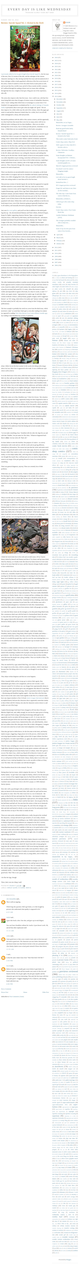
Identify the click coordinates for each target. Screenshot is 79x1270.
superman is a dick (69, 1116)
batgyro (73, 338)
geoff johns (70, 595)
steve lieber (73, 1089)
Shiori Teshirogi (72, 1055)
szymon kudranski (57, 1125)
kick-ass (69, 763)
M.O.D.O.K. (55, 814)
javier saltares (61, 691)
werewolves (55, 1219)
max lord (59, 850)
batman (55, 340)
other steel (72, 931)
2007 (56, 262)
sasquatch (66, 1028)
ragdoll (74, 983)
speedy (54, 1077)
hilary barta (68, 653)
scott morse (55, 1039)
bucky (74, 392)
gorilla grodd (71, 611)
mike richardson (56, 868)
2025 (56, 60)
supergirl (71, 1111)
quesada (54, 981)
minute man (64, 870)
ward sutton (73, 1210)
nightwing (72, 910)
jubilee (76, 734)
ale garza (71, 295)
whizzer (71, 1221)
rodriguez (73, 1006)
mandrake (57, 825)
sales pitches (63, 1022)
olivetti (59, 924)
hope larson (66, 658)
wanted (54, 1208)
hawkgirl (67, 647)
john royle (73, 721)
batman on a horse (65, 345)
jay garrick (70, 692)
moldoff (61, 875)
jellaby (74, 696)
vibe (64, 1203)
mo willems (71, 872)
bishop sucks (72, 363)
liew (65, 797)
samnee (74, 1024)
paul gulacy (55, 944)
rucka (61, 1015)
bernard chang (65, 358)
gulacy (54, 635)
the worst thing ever (63, 1156)
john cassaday (66, 718)
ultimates (62, 1192)
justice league (70, 741)
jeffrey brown (63, 696)
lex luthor (61, 795)
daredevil (72, 474)
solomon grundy (64, 1071)
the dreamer (63, 1143)
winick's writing (69, 1228)
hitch (55, 656)
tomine (70, 1176)
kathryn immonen (57, 752)
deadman (57, 494)
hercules (54, 651)
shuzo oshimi (62, 1060)
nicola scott (55, 910)
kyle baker (66, 777)
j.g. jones (70, 680)
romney (67, 1008)
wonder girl (62, 1235)
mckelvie (73, 852)
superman (55, 1116)
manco (76, 823)
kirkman (56, 770)
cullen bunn (70, 467)
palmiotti (55, 937)
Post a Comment (6, 989)
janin (63, 687)
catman (73, 414)
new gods (55, 906)
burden (60, 394)
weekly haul (57, 1217)
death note (55, 496)
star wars (58, 1087)
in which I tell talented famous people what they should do (65, 674)
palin (74, 935)
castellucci (69, 412)
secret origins (74, 1044)
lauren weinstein (63, 784)
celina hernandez (72, 416)
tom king (55, 1174)
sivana (76, 1064)
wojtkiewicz (69, 1230)
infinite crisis (72, 676)
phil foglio (71, 951)
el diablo (65, 539)
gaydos (65, 593)
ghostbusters (59, 602)
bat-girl (65, 336)
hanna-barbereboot (73, 642)
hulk (73, 665)
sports (74, 1082)
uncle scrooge (71, 1197)
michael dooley (74, 861)
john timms (73, 723)
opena (68, 926)
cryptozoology (56, 467)
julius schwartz (74, 739)
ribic (64, 1001)
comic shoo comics (64, 448)
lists (66, 803)
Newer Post (4, 992)
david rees (55, 487)
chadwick (66, 419)
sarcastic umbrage (56, 1028)
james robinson (70, 685)
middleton (75, 863)
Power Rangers (66, 969)
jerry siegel (75, 700)
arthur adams (66, 320)
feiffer (57, 564)
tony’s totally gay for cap (59, 1181)
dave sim (70, 483)
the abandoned (72, 1140)
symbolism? (73, 1122)
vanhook (74, 1201)
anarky (54, 309)
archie (57, 318)
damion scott (55, 472)
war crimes (62, 1208)
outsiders (68, 933)
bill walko (69, 360)
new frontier (73, 904)
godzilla (54, 609)
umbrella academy (58, 1194)
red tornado (61, 995)
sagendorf (54, 1021)
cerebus (60, 419)
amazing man (74, 304)
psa (67, 977)
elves (75, 541)
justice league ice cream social (63, 743)
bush (53, 396)
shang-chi (68, 1053)
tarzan (67, 1129)
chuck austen (55, 434)
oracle (74, 926)
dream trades (65, 528)
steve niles (65, 1091)
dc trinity (61, 492)
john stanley (55, 723)
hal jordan (75, 640)
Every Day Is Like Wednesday (39, 9)
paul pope (63, 944)
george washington (68, 597)
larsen (76, 781)
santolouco (65, 1026)
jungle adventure (58, 741)
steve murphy (56, 1091)
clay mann (65, 437)
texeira (54, 1138)
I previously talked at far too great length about (20, 74)
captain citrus (58, 405)
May (58, 120)
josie (70, 732)
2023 (56, 66)
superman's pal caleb (71, 1118)
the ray (62, 1149)
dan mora (57, 474)
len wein (54, 790)
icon (63, 669)
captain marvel (69, 405)
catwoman (55, 417)
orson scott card (72, 928)
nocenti (54, 915)
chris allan (73, 425)
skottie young (72, 1066)
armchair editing (72, 318)
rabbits (59, 983)
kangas (61, 748)
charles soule (56, 423)
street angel (72, 1098)
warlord (54, 1212)
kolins (53, 774)
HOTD (73, 660)
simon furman (61, 1062)
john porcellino (56, 721)
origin (58, 928)
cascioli (61, 410)
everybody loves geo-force (60, 555)
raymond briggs (58, 990)
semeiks (67, 1048)
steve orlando (74, 1091)
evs (62, 559)
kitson (74, 770)
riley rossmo (75, 1003)
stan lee (75, 1084)
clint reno (55, 439)
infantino (63, 676)
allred (65, 302)
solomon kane (74, 1071)
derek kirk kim (56, 507)
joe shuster (75, 714)
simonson (55, 1064)
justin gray (55, 745)
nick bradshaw (71, 906)
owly (55, 935)
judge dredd (58, 736)
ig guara (21, 887)
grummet (73, 629)
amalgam (54, 304)
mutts (64, 892)
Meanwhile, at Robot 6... (63, 199)
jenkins (54, 698)
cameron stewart (61, 401)
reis (73, 995)
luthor (53, 812)
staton (76, 1087)
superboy (67, 1109)
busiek (59, 396)
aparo (59, 316)
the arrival (54, 1143)
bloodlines (73, 372)
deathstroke (72, 496)
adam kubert (65, 286)
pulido (65, 979)
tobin (74, 1170)
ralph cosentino (73, 986)
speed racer (72, 1075)
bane (76, 331)
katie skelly (75, 752)
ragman (54, 986)
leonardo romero (72, 790)
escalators (69, 550)
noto (66, 917)
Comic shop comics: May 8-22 (65, 142)
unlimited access (67, 1199)
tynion (54, 1192)
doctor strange (63, 519)
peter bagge (57, 948)
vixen (63, 1205)
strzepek (54, 1100)
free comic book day (69, 579)
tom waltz (73, 1174)
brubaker (63, 390)
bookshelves (63, 379)
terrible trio (64, 1136)
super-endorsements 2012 (60, 1104)
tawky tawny (55, 1131)
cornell (60, 458)
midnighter (57, 865)
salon (71, 1021)
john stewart (64, 723)
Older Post (45, 992)
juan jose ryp (69, 734)
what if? (56, 1221)
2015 (56, 90)
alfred (76, 298)
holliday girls (57, 658)
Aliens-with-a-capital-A (60, 300)
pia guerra (65, 957)
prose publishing (57, 977)
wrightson (54, 1243)
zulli (56, 1252)
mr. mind (61, 888)
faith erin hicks (58, 561)
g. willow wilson (73, 582)
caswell (76, 412)
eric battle (75, 546)
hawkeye (60, 647)
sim (53, 1062)
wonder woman (68, 1237)
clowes (65, 441)
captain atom (74, 403)
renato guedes (58, 999)
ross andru (75, 1010)
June (58, 117)
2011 (56, 250)
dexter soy (63, 512)
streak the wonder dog (63, 1095)
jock (59, 712)
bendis (60, 356)
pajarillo (65, 935)
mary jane (69, 841)
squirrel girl (55, 1084)
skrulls (54, 1069)
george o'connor (56, 597)
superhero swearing (70, 1113)
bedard (54, 354)
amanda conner (63, 304)
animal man (60, 313)
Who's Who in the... (63, 1223)
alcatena (64, 295)
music (76, 890)
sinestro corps (69, 1064)
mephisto (64, 859)
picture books (64, 960)
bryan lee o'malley (57, 392)
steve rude (58, 1093)
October (59, 105)
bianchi (54, 361)
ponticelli (65, 964)
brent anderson (55, 385)
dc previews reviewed (63, 490)
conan (74, 451)
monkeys (68, 875)
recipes (66, 990)
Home (25, 992)
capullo (54, 408)
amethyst (73, 307)
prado (74, 969)
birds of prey (62, 363)
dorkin (56, 526)
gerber (58, 600)
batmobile (60, 349)
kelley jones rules (66, 754)
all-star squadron (74, 300)
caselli (67, 410)
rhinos (59, 1001)
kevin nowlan (68, 761)
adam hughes (55, 286)
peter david (65, 949)
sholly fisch (55, 1057)
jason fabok (68, 689)
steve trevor (67, 1093)
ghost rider (74, 600)
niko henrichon (56, 913)
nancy (71, 897)
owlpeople (75, 933)
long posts (56, 807)
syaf (65, 1122)
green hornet (72, 624)
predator (54, 972)
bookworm (73, 378)
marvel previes (71, 836)
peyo (53, 951)
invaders (62, 678)
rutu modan (63, 1017)
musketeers (58, 892)
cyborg (67, 469)
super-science (59, 1109)
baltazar (69, 331)
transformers (55, 1188)
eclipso (62, 534)
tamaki (64, 1127)
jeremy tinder (55, 700)
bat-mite (71, 336)
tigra (65, 1163)
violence (54, 1205)
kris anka (66, 775)
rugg (67, 1015)
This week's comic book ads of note (67, 139)
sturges (73, 1100)
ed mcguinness (71, 534)
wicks (74, 1223)
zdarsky (56, 1250)
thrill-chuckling (65, 1161)
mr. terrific (70, 888)
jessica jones (57, 703)
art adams (57, 320)
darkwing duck (69, 478)
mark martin (58, 830)
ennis (62, 546)
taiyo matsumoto (69, 1125)
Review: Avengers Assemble (64, 125)
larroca (62, 781)
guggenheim (55, 633)
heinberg (57, 649)
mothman (68, 884)
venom (54, 1203)
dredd (74, 528)
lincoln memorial (62, 800)
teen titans (71, 1131)
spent (59, 1077)
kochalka (71, 772)
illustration (62, 671)
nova (71, 917)
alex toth (70, 298)
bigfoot (62, 361)
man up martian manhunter (62, 818)
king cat (54, 765)
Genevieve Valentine (59, 595)
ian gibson (72, 667)
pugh (59, 979)
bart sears (69, 334)
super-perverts (65, 1107)
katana (65, 750)
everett (73, 552)
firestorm (68, 566)
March (58, 237)
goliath (63, 611)
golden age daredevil (66, 609)
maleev (76, 816)
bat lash (76, 334)
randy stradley (66, 988)
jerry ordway (65, 700)
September (59, 108)
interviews (55, 678)
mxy (69, 892)
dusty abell (60, 530)
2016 (56, 87)
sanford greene (56, 1026)
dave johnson (63, 483)
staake (62, 1084)
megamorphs (55, 859)
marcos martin (64, 827)
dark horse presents (67, 476)
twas (67, 1190)
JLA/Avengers (59, 709)
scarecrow (75, 1031)
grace (61, 615)
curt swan (60, 469)
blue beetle (55, 374)
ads (61, 291)
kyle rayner (75, 777)
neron (74, 901)
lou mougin (73, 807)
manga (66, 825)
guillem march (71, 633)
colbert (73, 441)
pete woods (74, 946)
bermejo (56, 358)
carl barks (69, 408)
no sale (65, 913)
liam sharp (69, 795)
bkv (72, 365)
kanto (74, 748)
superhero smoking (57, 1113)
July (57, 114)
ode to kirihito (68, 921)
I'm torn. (58, 207)
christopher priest (62, 432)
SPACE (64, 1073)
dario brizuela (56, 476)
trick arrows (65, 1187)
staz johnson (58, 1089)
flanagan (71, 568)
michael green (67, 863)
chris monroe (55, 430)
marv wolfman (62, 834)
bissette (60, 365)
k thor (70, 745)
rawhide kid (75, 988)
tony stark (72, 1179)
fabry (76, 559)
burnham (73, 394)
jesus (64, 703)
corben (69, 456)
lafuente (63, 779)
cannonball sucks (72, 401)
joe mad (60, 714)
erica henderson (68, 548)
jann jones (70, 687)
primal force (62, 974)
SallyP (8, 917)
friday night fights (58, 582)
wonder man (72, 1234)
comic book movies (59, 446)
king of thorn (68, 765)
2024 (56, 63)
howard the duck (59, 665)
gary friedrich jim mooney (69, 591)
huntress (64, 667)
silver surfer (72, 1060)
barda (55, 334)
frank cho (72, 573)
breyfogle (72, 385)
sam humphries (64, 1024)
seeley (74, 1046)
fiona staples (57, 566)
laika (68, 779)
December (59, 99)
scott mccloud (61, 1037)
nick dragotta (55, 908)
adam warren (58, 289)
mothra (76, 883)
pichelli (73, 957)
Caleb (68, 22)
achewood (69, 280)
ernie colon (62, 550)
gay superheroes (56, 593)
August (58, 111)
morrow (61, 883)
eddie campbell (56, 537)
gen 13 (70, 593)
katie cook (66, 752)
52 (53, 275)
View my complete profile (62, 48)
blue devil (63, 374)
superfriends (62, 1111)
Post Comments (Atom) (17, 996)
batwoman (75, 349)
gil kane (73, 604)
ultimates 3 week (73, 1192)
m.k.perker (72, 812)
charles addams (71, 421)
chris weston (65, 430)
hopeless (73, 658)
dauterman (54, 483)
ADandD (68, 289)
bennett (76, 356)
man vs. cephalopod (64, 821)
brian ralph (55, 387)
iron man (75, 678)
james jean (60, 685)
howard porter (73, 662)
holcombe (75, 656)
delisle (70, 501)
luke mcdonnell (72, 809)
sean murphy (69, 1042)
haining (62, 640)
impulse (72, 671)
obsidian (69, 919)
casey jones (74, 410)
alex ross (61, 298)
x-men (62, 1244)
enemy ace (73, 543)
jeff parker (70, 694)
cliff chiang (73, 437)
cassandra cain (58, 412)
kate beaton (72, 750)
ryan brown (70, 1017)
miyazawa (62, 872)
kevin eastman (56, 761)
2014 (56, 93)
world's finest (72, 1241)
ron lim (57, 1010)
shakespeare (55, 1053)
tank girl (61, 1129)
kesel (74, 759)
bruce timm (73, 390)
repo (65, 999)
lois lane (73, 805)
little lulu (73, 803)
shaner (62, 1053)
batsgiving (67, 349)
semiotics (74, 1048)
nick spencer (71, 908)
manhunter (75, 825)
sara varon (73, 1026)
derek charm (73, 505)
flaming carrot (62, 568)
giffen (65, 604)
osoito (54, 931)
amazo (55, 307)
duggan (54, 530)
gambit (76, 586)
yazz (75, 1243)
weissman (72, 1217)
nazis (65, 899)
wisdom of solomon (57, 1230)
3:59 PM (9, 960)
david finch (61, 485)
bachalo (61, 329)
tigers (60, 1163)
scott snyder (74, 1040)
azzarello (62, 327)
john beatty (75, 716)
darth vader (61, 481)
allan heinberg (57, 302)
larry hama (69, 781)
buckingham (67, 392)
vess (59, 1203)
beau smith (67, 351)
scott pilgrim (64, 1040)
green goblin (61, 624)
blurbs (76, 374)
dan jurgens (74, 472)
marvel (70, 834)
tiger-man (54, 1163)
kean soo (56, 754)
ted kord (64, 1131)
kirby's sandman (74, 768)
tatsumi (74, 1129)
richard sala (70, 1001)
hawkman (75, 647)
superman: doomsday (58, 1118)
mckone (54, 854)
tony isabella (63, 1178)
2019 (56, 78)
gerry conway (65, 599)
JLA (76, 707)
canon (54, 403)
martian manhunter (65, 832)
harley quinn (12, 887)
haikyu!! (56, 640)
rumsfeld (73, 1015)
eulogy (66, 552)
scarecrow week (60, 1033)
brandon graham (69, 383)
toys (63, 1185)
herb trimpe (72, 649)
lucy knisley (55, 809)
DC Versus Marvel (72, 492)
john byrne (57, 718)
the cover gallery (12, 210)
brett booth (64, 385)
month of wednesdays (69, 877)
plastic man (56, 962)
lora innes (66, 807)
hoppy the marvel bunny (60, 660)
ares (63, 318)
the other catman (68, 1147)
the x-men (75, 1156)
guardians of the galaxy (58, 631)
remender (64, 997)
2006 (56, 265)
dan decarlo (65, 472)
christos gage (72, 432)
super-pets (75, 1107)
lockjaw (65, 805)
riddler (67, 1004)
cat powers (58, 414)
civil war (57, 437)
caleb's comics (65, 399)
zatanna (70, 1248)
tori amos (61, 1183)
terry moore (73, 1136)
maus (72, 845)
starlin (70, 1086)
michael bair (65, 861)
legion (68, 786)
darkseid (60, 478)
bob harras (65, 376)
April (58, 234)
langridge (75, 779)
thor (57, 1161)
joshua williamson (62, 732)
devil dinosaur (59, 510)
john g (74, 718)
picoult (54, 960)
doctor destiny (56, 516)
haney (57, 642)
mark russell (68, 830)
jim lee (73, 705)
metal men (72, 859)
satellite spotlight (57, 1031)
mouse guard (74, 886)
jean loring (61, 694)
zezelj (69, 1250)
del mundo (62, 498)
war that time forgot (63, 1210)
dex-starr (54, 512)
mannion (56, 827)
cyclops (74, 469)
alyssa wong (73, 302)
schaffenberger (72, 1033)
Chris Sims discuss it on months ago (31, 313)
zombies (75, 1250)
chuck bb (64, 435)
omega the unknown (58, 926)
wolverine (57, 1232)
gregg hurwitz (58, 629)
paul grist (73, 942)
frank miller (56, 575)
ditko (74, 514)
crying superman (71, 465)
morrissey (54, 883)
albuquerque (55, 295)
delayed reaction (73, 499)
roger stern (55, 1008)
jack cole (63, 683)
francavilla (63, 573)
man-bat (54, 823)
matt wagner (57, 845)
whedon (64, 1221)
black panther (65, 370)
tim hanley (71, 1163)
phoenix (73, 953)
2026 (56, 57)
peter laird (73, 949)
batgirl (65, 338)
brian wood (62, 387)
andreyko (54, 311)
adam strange (74, 286)
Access (76, 277)
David (8, 966)
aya (56, 327)
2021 (56, 72)
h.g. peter (75, 638)
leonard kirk (62, 790)
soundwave (57, 1073)
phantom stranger (61, 951)
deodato (65, 505)
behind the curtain (66, 354)
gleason (73, 606)
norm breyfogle (72, 915)
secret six (57, 1046)
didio (53, 514)
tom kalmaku (73, 1172)
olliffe (74, 924)
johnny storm (66, 727)
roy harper (70, 1013)
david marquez (72, 485)
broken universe (71, 387)
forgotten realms (71, 570)
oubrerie (62, 933)
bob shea (73, 376)
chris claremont (65, 428)
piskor (74, 960)
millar (73, 868)
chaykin (64, 423)
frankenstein (66, 575)
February (59, 240)
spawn (70, 1073)
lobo (59, 805)
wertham (63, 1219)
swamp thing (63, 1120)
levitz (53, 795)
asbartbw (61, 322)
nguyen (63, 906)
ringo (55, 1006)
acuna (63, 284)
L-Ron (56, 779)
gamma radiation (58, 588)
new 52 (28, 887)
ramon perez (57, 988)
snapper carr (71, 1069)
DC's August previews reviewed (65, 185)
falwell (66, 561)
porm (60, 966)
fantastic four (74, 561)
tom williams (55, 1176)
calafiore (75, 396)
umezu (67, 1194)
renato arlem (74, 997)
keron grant (61, 759)
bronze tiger (55, 390)
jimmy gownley (56, 707)
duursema (68, 530)
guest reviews (72, 631)
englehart (55, 546)
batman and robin (69, 340)
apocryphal (66, 316)
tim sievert (60, 1165)
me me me (72, 854)
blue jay (70, 374)
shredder (54, 1060)
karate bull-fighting (57, 750)
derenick (64, 508)
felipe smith (65, 564)
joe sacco (67, 714)
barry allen (62, 334)
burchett (54, 394)
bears (55, 352)
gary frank (57, 591)
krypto (74, 775)
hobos (68, 656)
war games (70, 1208)
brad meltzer (74, 381)
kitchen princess (65, 770)
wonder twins (55, 1237)
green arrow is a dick (66, 622)
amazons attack (64, 307)
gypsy (69, 638)
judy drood (68, 736)
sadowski (73, 1019)
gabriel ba (70, 584)
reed (68, 995)
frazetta (74, 575)
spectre (63, 1075)
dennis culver (74, 503)
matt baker (60, 843)
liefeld (59, 797)
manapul (69, 823)
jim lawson (63, 705)
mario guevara (74, 827)
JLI (66, 709)
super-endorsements (69, 1102)
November (59, 102)
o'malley (54, 919)
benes (69, 356)
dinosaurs (66, 514)
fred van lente (56, 577)
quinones (63, 981)
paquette (60, 940)
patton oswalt (64, 942)
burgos (66, 394)
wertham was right (72, 1219)
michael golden (58, 863)
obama (61, 919)
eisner (59, 539)
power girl (55, 969)
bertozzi (74, 358)
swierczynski (58, 1122)
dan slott (65, 474)
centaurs (54, 419)
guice (62, 633)
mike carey (73, 865)
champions (73, 419)
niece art (63, 910)
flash (76, 568)
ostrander (62, 931)
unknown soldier (56, 1199)
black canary (68, 367)
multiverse (61, 890)
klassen (54, 772)
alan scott (72, 293)
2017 (56, 84)
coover (63, 456)
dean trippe (73, 494)
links (75, 799)
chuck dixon (74, 435)
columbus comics (57, 443)
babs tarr (70, 327)
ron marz (63, 1010)
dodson (71, 519)
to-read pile (68, 1169)
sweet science (74, 1120)
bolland (54, 379)
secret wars (65, 1046)
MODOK (54, 874)
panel (68, 937)
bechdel (74, 351)
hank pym (63, 642)
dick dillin (72, 512)
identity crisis (70, 669)
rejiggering (55, 997)
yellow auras (55, 1246)
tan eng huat (72, 1127)
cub (63, 467)
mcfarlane (65, 852)
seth (66, 1051)
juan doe (61, 734)
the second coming (57, 1154)
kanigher (68, 748)
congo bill (55, 454)
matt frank (68, 843)
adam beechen (72, 284)
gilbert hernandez (57, 606)
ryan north (64, 1019)
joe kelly (71, 712)
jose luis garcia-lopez (68, 730)
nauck (60, 899)
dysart (74, 532)
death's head (64, 496)
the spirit (66, 1154)
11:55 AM (10, 949)
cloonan (62, 439)
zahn (64, 1248)
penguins (60, 946)
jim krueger (55, 705)
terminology (55, 1136)
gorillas (54, 613)
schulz (54, 1035)
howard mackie (63, 662)
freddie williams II (69, 577)
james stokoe (55, 687)
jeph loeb (62, 698)
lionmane (60, 803)
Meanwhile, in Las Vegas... (64, 122)
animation (68, 313)
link (70, 800)
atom (67, 322)
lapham (56, 781)
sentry (54, 1051)
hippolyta (75, 653)
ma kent (62, 814)
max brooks (64, 848)
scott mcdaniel (72, 1037)
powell (74, 966)
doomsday (68, 523)
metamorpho (55, 861)
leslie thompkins (65, 792)
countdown (67, 461)
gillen (66, 606)
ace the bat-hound (59, 280)
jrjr (74, 732)
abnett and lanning (67, 278)
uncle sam (61, 1197)
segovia (54, 1048)
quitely (70, 981)
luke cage (63, 809)
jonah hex (75, 727)
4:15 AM (9, 912)
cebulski (64, 416)
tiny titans (61, 1167)
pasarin (68, 940)
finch (72, 564)
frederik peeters (56, 579)
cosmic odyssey (56, 460)
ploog (67, 962)
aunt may (73, 322)
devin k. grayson (71, 510)
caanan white (67, 396)
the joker (70, 1145)
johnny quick (57, 727)
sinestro (62, 1064)
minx (70, 870)
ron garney (75, 1008)
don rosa (59, 521)
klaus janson (62, 772)
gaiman (62, 586)
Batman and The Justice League (61, 342)
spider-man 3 (59, 1080)
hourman (54, 662)
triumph (74, 1187)
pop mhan (73, 964)
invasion (68, 678)
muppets (69, 890)
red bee (61, 992)
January (59, 243)
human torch (55, 667)
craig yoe (63, 463)
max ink (71, 848)
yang (69, 1244)
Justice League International (35, 698)
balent (62, 331)
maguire (68, 814)
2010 (56, 253)
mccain (75, 850)
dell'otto (76, 501)
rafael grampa (66, 983)
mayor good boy (67, 850)
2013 (56, 96)
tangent (54, 1129)
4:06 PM (9, 984)
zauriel (76, 1248)
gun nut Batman (69, 635)
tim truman (68, 1165)
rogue (61, 1008)
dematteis (56, 503)
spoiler (68, 1082)
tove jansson (55, 1185)
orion (63, 928)
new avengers (64, 904)
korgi (59, 774)
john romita (66, 721)
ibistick (54, 669)
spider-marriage (70, 1080)
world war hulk (62, 1241)
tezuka (60, 1138)
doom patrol (60, 523)
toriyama (68, 1183)
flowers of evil (60, 570)
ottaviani (54, 933)
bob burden (58, 376)
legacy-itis (61, 786)
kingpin (59, 768)
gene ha (76, 593)
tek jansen (54, 1134)
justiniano (64, 745)
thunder (74, 1161)
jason (76, 687)
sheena (63, 1055)
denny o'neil (57, 505)
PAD (60, 935)
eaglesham (55, 534)
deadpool (64, 494)
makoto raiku (68, 816)
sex (71, 1051)
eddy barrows (67, 537)
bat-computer (57, 336)
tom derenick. (64, 1172)
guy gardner (60, 638)
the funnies (71, 1143)
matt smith (75, 843)
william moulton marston (67, 1226)
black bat (60, 367)
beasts (61, 351)
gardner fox (68, 588)
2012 (56, 247)
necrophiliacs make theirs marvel (61, 901)
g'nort (64, 584)
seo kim (60, 1051)
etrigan (76, 550)
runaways (55, 1017)
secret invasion (62, 1044)
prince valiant (72, 974)
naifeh (58, 897)
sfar (75, 1051)
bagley (70, 329)
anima (70, 311)
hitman (62, 656)
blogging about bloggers (59, 372)
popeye (54, 966)
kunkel (54, 777)
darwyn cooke (71, 481)
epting (68, 546)
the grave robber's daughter (59, 1145)
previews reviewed (68, 971)
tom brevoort (55, 1172)
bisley (54, 365)
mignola (64, 866)
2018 (56, 81)
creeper (61, 465)
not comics (56, 917)
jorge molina (57, 730)
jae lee (70, 683)
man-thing (62, 823)
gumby (60, 635)
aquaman (75, 316)
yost (66, 1246)
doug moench (65, 526)
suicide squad (56, 1102)
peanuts (72, 944)
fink (77, 564)
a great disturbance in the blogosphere (67, 275)
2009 (56, 256)
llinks (53, 805)
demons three (65, 503)
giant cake (69, 602)
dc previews (73, 487)
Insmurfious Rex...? (62, 182)
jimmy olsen (65, 707)
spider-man (74, 1078)
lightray (71, 797)
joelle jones (58, 716)
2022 (56, 69)
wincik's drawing (56, 1228)
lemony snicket (71, 788)
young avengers (73, 1246)
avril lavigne (64, 325)
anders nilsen (62, 309)
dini (60, 514)
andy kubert (63, 311)
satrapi (67, 1031)
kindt (74, 763)
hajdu (67, 640)
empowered (64, 543)
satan (74, 1028)
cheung (71, 423)
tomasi (63, 1176)
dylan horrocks (66, 532)
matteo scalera (65, 845)
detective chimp (73, 508)
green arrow (61, 620)
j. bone (62, 680)
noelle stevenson (62, 915)
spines (62, 1082)
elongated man (58, 541)
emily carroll (55, 543)
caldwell (56, 399)
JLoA (72, 709)
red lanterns (70, 992)
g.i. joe (57, 584)
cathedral (66, 414)
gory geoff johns (64, 613)
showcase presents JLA (69, 1057)
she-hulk (56, 1055)
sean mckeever (59, 1042)
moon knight (71, 881)
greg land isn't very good (71, 627)
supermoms (55, 1120)
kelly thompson (67, 757)
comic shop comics (69, 443)
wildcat (54, 1226)
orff (53, 928)
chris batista (55, 428)
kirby (65, 768)
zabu (60, 1248)
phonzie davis (55, 957)
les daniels (55, 793)
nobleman (73, 913)
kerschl (68, 759)
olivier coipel (67, 924)
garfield (76, 588)
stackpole (69, 1084)
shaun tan (75, 1053)
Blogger (68, 1259)
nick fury (63, 908)
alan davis (69, 291)
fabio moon (70, 559)
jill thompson (72, 703)
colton (8, 936)
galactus (69, 586)
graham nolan (68, 615)
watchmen (72, 1212)
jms (53, 712)
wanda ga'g (72, 1205)
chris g (74, 428)
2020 (56, 75)
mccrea (57, 852)
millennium (55, 870)
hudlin (68, 664)
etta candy (58, 552)
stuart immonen (63, 1100)
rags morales (62, 986)
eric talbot (58, 548)
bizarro (66, 365)
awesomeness (74, 325)
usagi (59, 1201)
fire (63, 566)
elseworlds (68, 541)
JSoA (54, 734)
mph (55, 888)
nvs (75, 917)
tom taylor (64, 1174)
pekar (53, 946)
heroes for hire (63, 651)
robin (65, 1006)
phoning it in (57, 955)
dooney (76, 523)
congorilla (64, 454)
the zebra (57, 1158)
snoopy (54, 1071)
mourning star (64, 886)
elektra (71, 539)
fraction (54, 573)
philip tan (64, 953)
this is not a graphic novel (70, 1158)
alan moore (62, 293)
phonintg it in (72, 955)
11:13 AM (10, 931)
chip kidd (65, 426)
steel (65, 1089)
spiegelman (55, 1082)
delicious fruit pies (60, 501)
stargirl (65, 1086)
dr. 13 (58, 528)
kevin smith (61, 763)
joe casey (64, 712)
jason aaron (57, 689)
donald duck (67, 521)
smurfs (61, 1069)
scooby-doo (63, 1035)
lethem (74, 793)
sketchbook (59, 1066)
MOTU (56, 886)
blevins (74, 369)
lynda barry (62, 812)
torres (74, 1183)
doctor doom (67, 517)
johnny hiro (75, 725)
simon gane (72, 1062)
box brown (64, 381)
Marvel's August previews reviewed (67, 166)
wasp (62, 1212)
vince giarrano (72, 1203)
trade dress (71, 1185)
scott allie (71, 1035)
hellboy (64, 649)
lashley (55, 783)
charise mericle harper (58, 421)
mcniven (62, 854)
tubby (61, 1190)
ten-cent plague (71, 1134)
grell (66, 629)
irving (56, 680)
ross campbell (58, 1013)
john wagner (55, 725)
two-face (73, 1190)
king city (60, 765)
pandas (63, 937)
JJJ (72, 707)
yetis (61, 1246)
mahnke (59, 816)
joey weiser (66, 716)
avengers (55, 325)
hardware (56, 644)
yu (55, 1248)
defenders (54, 498)
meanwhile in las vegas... (62, 857)
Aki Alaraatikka (11, 899)
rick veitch (60, 1004)
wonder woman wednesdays (61, 1239)
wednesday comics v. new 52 (63, 1214)
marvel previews (59, 839)
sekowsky (60, 1048)
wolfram (76, 1230)
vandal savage (66, 1201)
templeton (62, 1134)
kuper (59, 777)
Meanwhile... (60, 174)
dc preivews (63, 487)
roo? (69, 1010)
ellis (77, 539)
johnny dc (65, 725)
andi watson (72, 309)
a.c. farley (56, 277)
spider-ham (66, 1077)
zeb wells (63, 1250)
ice (58, 669)
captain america (63, 403)
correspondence (71, 458)
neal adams (73, 899)
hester (71, 651)
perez (67, 946)
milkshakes (65, 868)
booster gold (55, 381)
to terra (61, 1169)
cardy (61, 407)
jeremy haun (72, 698)
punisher (73, 979)
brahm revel (59, 383)
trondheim (54, 1190)
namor (65, 897)
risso (60, 1006)
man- (75, 821)
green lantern (56, 627)
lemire (62, 788)
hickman (60, 653)
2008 (56, 259)
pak (70, 935)
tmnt (69, 1167)
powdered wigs (67, 966)
